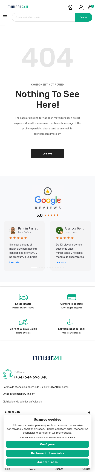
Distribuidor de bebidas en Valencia (22, 401)
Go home (47, 153)
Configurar (47, 444)
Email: (6, 393)
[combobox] (52, 17)
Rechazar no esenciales (47, 453)
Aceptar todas (47, 462)
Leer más (14, 262)
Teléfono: (19, 372)
